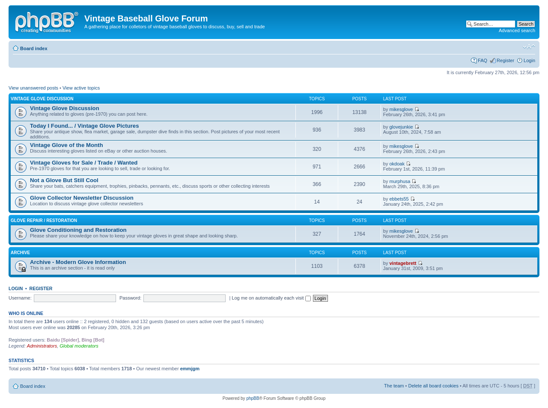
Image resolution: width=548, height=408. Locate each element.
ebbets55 (398, 198)
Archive (20, 252)
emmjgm (190, 368)
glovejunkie (401, 126)
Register (505, 60)
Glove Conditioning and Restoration (78, 230)
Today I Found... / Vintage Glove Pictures (84, 126)
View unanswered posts (33, 87)
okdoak (396, 163)
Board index (34, 48)
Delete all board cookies (433, 385)
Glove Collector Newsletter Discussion (82, 198)
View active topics (81, 87)
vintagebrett (402, 263)
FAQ (482, 60)
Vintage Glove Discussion (42, 98)
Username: (20, 297)
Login (529, 60)
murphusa (399, 181)
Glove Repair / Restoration (44, 220)
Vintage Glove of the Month (66, 145)
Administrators (42, 345)
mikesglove (401, 109)
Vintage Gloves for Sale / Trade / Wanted (83, 162)
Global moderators (79, 345)
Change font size (529, 47)
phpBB (252, 398)
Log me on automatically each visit (271, 297)
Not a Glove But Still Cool (64, 180)
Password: (130, 297)
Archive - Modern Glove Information (78, 262)
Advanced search (517, 30)
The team (394, 385)
